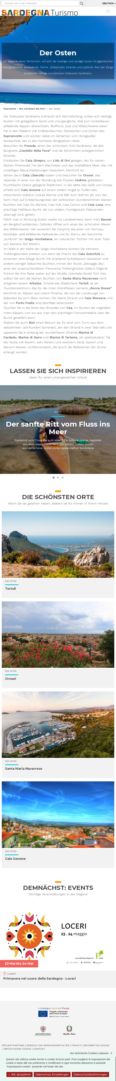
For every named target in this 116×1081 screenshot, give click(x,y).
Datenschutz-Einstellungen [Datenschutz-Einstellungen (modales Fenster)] (52, 1074)
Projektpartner (13, 1045)
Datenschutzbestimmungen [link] (90, 1074)
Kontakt (39, 1048)
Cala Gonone (15, 859)
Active (58, 412)
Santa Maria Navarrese (23, 769)
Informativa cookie (96, 1045)
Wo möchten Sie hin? (32, 108)
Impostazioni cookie (17, 1048)
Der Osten (10, 581)
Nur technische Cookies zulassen (93, 1053)
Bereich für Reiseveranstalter (47, 1045)
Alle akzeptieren (19, 1074)
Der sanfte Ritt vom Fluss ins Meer (58, 428)
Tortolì (10, 589)
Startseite (9, 108)
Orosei (10, 679)
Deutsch (108, 3)
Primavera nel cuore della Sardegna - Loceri (39, 978)
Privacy (76, 1045)
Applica (81, 3)
